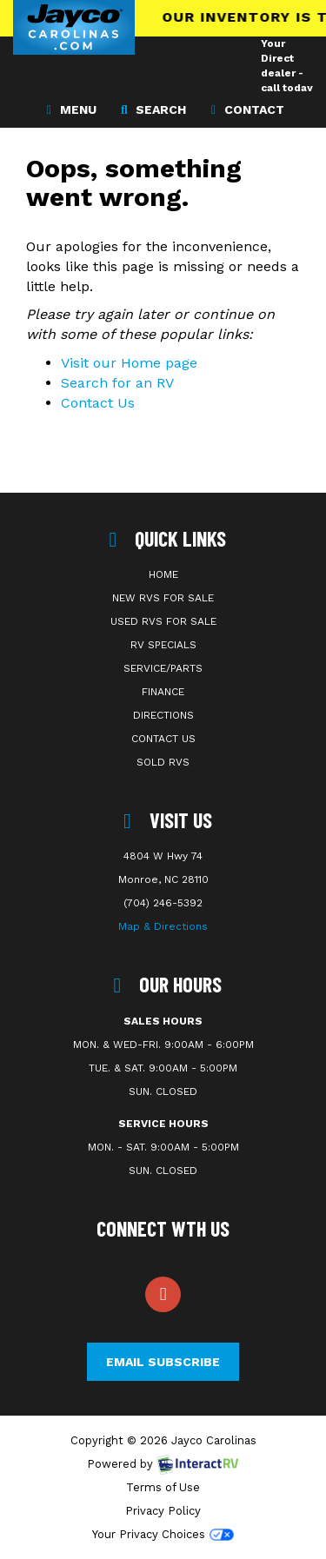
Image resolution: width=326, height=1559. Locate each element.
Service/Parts (163, 668)
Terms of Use (163, 1487)
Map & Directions (163, 926)
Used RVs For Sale (163, 621)
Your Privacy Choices (163, 1534)
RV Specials (163, 645)
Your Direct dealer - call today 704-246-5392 (287, 88)
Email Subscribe (163, 1362)
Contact (245, 108)
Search (151, 108)
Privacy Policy (163, 1510)
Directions (163, 715)
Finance (163, 692)
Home (163, 574)
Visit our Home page (129, 363)
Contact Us (98, 403)
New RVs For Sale (163, 598)
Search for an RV (117, 383)
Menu (74, 108)
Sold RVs (163, 762)
